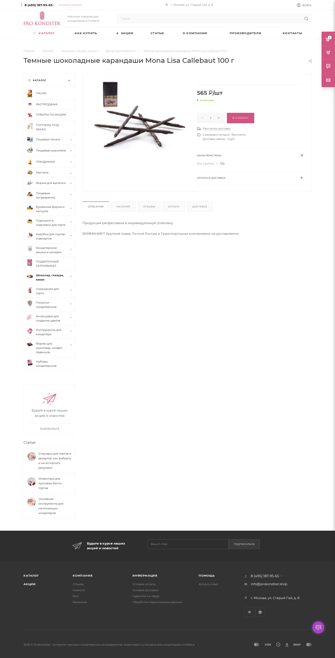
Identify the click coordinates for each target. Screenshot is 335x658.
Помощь (207, 575)
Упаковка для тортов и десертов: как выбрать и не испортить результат (54, 460)
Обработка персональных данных (157, 602)
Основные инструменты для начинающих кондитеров (50, 506)
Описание (96, 206)
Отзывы (149, 206)
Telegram (249, 612)
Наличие (123, 206)
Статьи (29, 443)
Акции (30, 584)
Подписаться (244, 544)
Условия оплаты (144, 584)
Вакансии (80, 602)
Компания (83, 575)
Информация (144, 575)
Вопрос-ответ (208, 584)
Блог (76, 596)
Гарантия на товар (145, 596)
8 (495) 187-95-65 (39, 5)
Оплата (173, 206)
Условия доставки (145, 590)
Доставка (199, 206)
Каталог (31, 575)
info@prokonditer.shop (269, 584)
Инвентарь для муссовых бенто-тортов (50, 483)
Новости (79, 590)
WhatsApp (260, 612)
